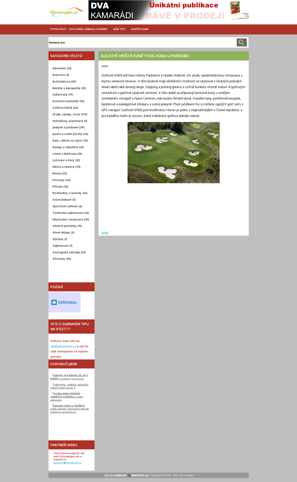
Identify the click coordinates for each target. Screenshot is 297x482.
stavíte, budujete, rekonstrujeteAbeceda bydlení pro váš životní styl (69, 408)
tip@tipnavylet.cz (63, 346)
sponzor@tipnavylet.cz (67, 462)
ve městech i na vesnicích (69, 377)
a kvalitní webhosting (66, 396)
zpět (105, 233)
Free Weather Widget (64, 302)
